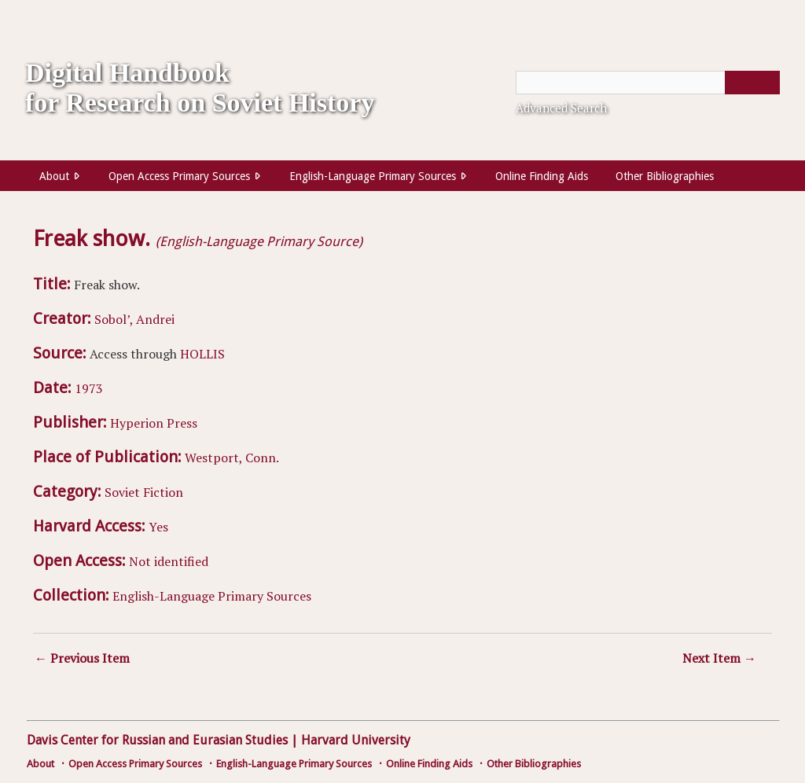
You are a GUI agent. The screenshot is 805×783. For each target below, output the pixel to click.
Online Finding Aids (541, 176)
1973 (89, 388)
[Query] (648, 82)
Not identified (168, 561)
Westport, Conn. (232, 457)
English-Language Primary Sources (372, 176)
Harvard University (355, 740)
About (54, 176)
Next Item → (719, 658)
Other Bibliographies (665, 176)
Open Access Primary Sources (179, 176)
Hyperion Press (153, 423)
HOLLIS (202, 353)
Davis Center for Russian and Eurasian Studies (157, 740)
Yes (158, 526)
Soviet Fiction (144, 492)
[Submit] (752, 82)
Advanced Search (561, 108)
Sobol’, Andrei (134, 319)
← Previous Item (82, 658)
